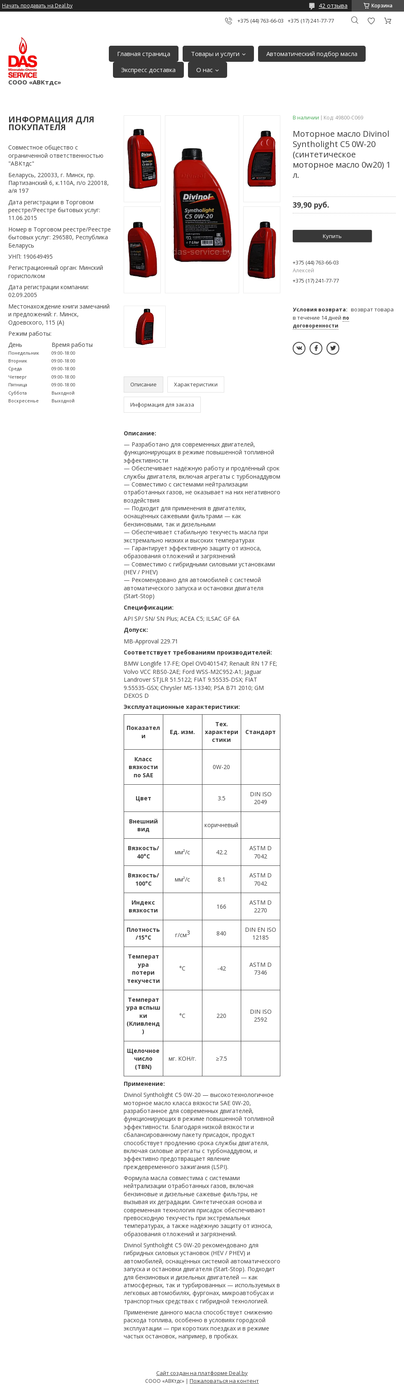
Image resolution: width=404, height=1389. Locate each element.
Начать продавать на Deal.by (37, 6)
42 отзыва (333, 5)
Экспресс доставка (148, 69)
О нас (204, 69)
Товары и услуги (215, 53)
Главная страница (143, 53)
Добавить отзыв (371, 20)
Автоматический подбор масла (311, 53)
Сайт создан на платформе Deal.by (202, 1373)
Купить (332, 236)
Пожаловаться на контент (224, 1380)
